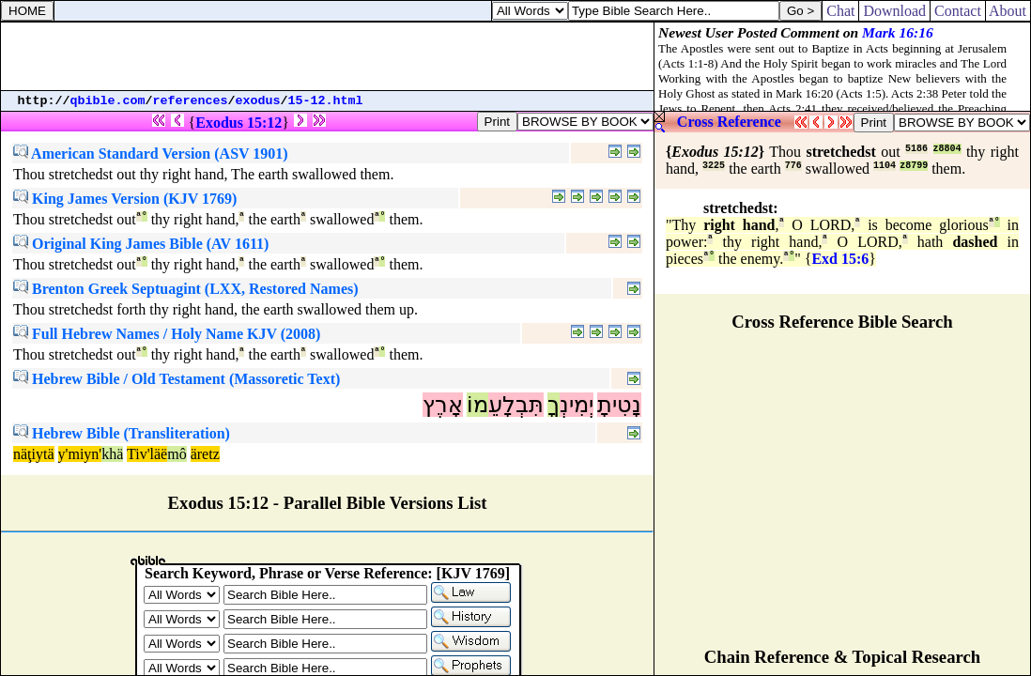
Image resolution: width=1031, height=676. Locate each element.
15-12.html (325, 101)
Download (894, 11)
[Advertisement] (327, 56)
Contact (958, 11)
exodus (258, 101)
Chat (840, 11)
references (190, 101)
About (1008, 11)
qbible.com (108, 101)
